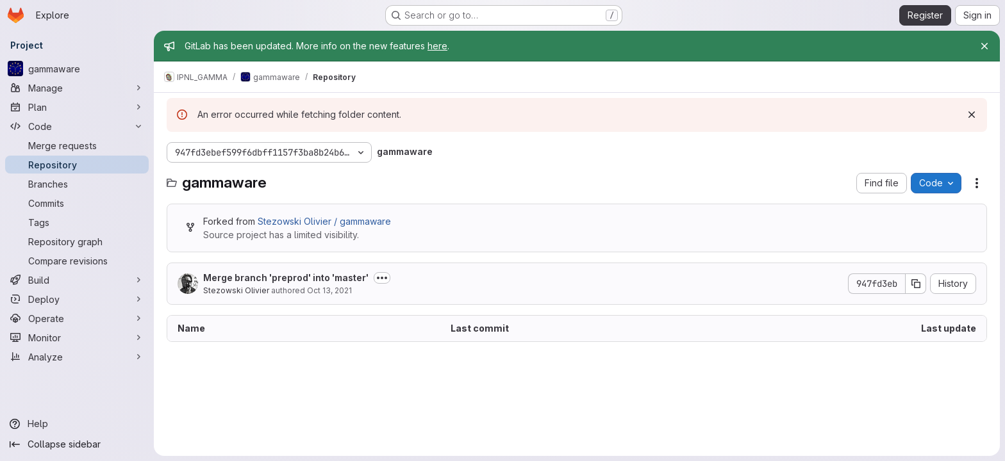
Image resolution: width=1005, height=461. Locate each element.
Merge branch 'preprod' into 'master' (286, 277)
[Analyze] (77, 357)
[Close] (984, 46)
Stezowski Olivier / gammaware (324, 221)
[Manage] (77, 88)
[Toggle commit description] (382, 278)
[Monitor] (77, 337)
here (437, 45)
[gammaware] (77, 68)
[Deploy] (77, 299)
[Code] (77, 126)
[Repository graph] (77, 241)
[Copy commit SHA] (916, 283)
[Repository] (77, 165)
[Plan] (77, 107)
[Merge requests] (77, 145)
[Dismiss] (971, 114)
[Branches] (77, 184)
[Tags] (77, 222)
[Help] (77, 424)
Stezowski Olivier (236, 290)
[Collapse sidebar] (77, 444)
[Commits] (77, 203)
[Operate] (77, 318)
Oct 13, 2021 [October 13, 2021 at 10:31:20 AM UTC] (329, 290)
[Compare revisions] (77, 261)
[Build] (77, 280)
